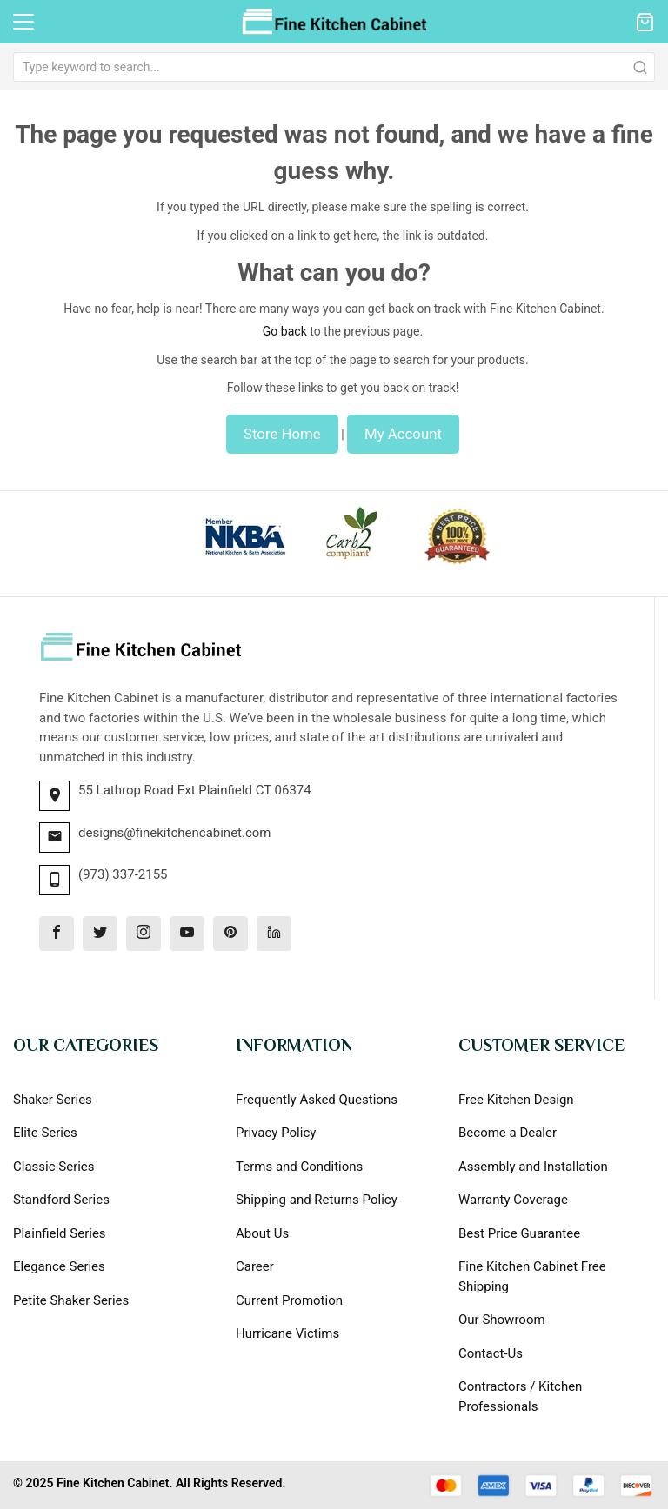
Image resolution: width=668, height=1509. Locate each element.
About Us (262, 1233)
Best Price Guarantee (519, 1233)
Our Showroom (501, 1319)
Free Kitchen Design (516, 1099)
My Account (403, 433)
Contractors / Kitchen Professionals (520, 1396)
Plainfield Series (59, 1233)
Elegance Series (59, 1266)
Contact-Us (490, 1353)
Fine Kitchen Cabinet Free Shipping (532, 1276)
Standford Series (61, 1199)
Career (255, 1266)
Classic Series (54, 1166)
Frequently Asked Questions (316, 1099)
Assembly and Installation (533, 1166)
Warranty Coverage (513, 1199)
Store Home (282, 433)
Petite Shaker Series (71, 1300)
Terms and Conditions (299, 1166)
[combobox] (334, 67)
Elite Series (45, 1132)
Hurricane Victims (287, 1333)
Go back (285, 331)
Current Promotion (289, 1300)
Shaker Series (52, 1099)
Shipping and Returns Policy (316, 1199)
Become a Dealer (507, 1132)
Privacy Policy (276, 1132)
